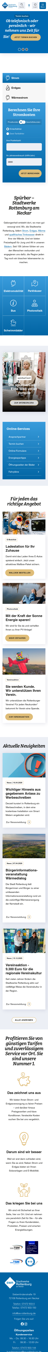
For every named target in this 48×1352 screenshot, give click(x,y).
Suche (21, 7)
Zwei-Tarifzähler (17, 134)
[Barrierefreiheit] (29, 5)
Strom (15, 78)
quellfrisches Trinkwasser (22, 234)
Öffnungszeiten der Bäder (22, 464)
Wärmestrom (19, 97)
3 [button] (26, 49)
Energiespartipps (17, 457)
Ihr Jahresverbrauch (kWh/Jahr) (20, 156)
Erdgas (16, 87)
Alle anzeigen (24, 1020)
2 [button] (23, 49)
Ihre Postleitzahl (13, 140)
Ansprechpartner (17, 436)
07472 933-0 (24, 1304)
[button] (42, 5)
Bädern (8, 246)
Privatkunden (13, 122)
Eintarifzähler (16, 129)
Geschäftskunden (33, 122)
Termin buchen (16, 443)
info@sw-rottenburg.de (24, 1313)
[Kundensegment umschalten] (22, 122)
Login (35, 7)
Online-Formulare (17, 450)
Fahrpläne (14, 471)
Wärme (41, 230)
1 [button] (19, 49)
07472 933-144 (24, 1348)
